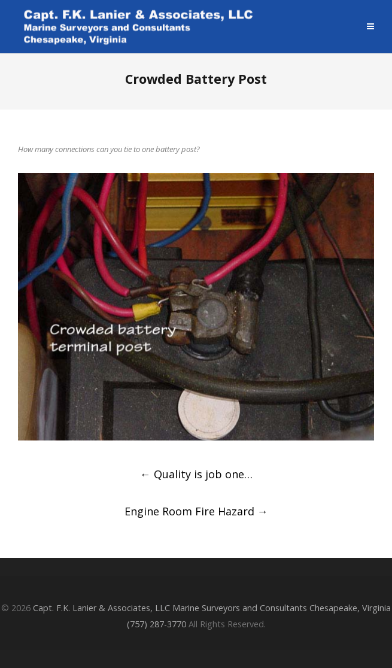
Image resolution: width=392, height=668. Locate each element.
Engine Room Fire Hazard (196, 511)
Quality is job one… (196, 474)
